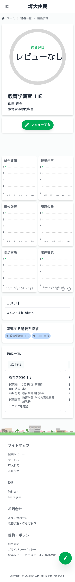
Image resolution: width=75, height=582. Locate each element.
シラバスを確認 (19, 406)
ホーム (8, 18)
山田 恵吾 (41, 336)
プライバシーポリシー (22, 549)
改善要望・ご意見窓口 (22, 523)
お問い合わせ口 (18, 517)
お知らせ (13, 471)
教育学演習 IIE (17, 336)
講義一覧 (26, 18)
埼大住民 (37, 6)
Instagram (14, 497)
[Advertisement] (37, 144)
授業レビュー (16, 454)
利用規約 (13, 544)
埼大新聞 (13, 465)
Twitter (13, 491)
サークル (13, 459)
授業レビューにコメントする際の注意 (32, 555)
